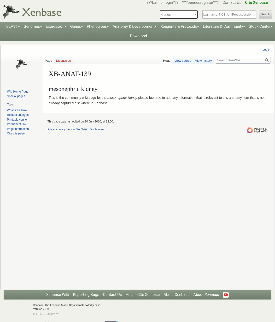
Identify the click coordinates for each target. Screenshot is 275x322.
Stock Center (260, 26)
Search (265, 14)
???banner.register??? (200, 2)
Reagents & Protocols (178, 26)
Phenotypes (97, 26)
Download (138, 36)
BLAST (12, 26)
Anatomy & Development (134, 26)
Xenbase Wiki (57, 294)
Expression (55, 26)
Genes (75, 26)
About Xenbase (176, 294)
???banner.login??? (163, 2)
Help (130, 294)
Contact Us (231, 2)
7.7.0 (46, 309)
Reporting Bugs (86, 294)
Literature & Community (223, 26)
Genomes (32, 26)
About (206, 294)
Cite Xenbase (148, 294)
